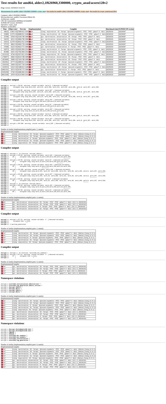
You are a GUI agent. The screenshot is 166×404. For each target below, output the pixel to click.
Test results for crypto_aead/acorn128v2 (103, 11)
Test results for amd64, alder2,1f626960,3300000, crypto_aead (67, 11)
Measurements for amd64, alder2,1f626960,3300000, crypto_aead (23, 11)
